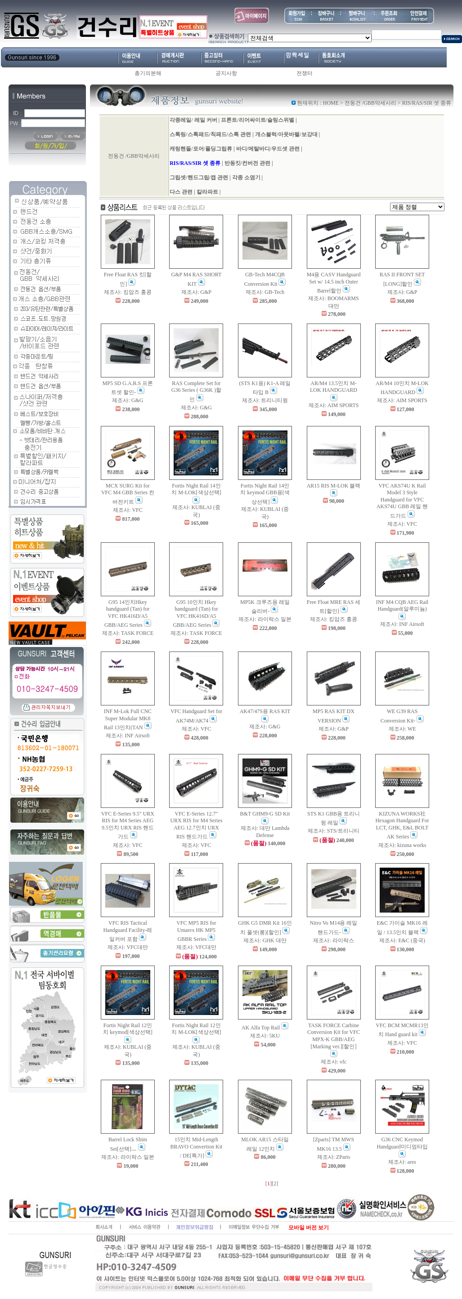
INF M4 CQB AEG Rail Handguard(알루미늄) (402, 609)
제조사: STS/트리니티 (333, 831)
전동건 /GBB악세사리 (370, 103)
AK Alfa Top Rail (265, 1027)
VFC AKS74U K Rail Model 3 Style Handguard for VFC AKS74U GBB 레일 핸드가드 (402, 501)
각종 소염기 (246, 177)
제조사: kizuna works (402, 845)
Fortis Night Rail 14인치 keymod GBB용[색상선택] (264, 494)
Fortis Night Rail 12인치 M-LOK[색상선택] (196, 1032)
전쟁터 (304, 73)
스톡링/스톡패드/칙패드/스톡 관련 (210, 134)
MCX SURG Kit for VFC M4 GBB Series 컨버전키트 (127, 494)
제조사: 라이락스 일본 (264, 619)
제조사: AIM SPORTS (334, 405)
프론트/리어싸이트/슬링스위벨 (257, 120)
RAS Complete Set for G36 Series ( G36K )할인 (196, 391)
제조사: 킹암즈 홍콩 (127, 292)
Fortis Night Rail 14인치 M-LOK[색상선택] (196, 493)
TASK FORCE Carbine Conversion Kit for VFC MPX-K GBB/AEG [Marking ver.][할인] (333, 1039)
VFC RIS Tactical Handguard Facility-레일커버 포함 (127, 931)
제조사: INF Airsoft (402, 624)
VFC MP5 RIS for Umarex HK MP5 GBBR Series (196, 931)
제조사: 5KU (265, 1036)
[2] (275, 1183)
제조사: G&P (196, 292)
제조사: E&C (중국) (402, 940)
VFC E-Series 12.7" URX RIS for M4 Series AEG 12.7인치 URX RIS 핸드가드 (196, 825)
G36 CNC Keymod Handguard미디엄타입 (402, 1146)
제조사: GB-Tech (265, 292)
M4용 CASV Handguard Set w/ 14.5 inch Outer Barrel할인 (334, 282)
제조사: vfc (334, 1062)
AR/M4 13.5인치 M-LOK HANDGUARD (333, 390)
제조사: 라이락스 (333, 940)
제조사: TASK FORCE (127, 633)
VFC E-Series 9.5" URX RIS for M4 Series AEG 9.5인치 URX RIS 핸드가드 (127, 825)
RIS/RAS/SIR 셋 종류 (195, 163)
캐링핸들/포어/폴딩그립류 (201, 149)
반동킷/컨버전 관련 (247, 163)
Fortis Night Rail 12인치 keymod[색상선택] (128, 1032)
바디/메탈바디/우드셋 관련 (268, 149)
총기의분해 (148, 73)
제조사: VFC (128, 510)
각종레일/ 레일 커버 (193, 120)
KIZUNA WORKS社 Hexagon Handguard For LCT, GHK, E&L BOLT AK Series (402, 825)
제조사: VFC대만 (128, 947)
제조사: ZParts (333, 1157)
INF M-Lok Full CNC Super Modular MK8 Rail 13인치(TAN (128, 719)
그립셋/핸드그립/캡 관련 (199, 177)
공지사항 (226, 73)
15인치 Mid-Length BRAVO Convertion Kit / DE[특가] (196, 1147)
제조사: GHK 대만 (264, 940)
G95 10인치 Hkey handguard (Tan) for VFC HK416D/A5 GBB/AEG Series (196, 614)
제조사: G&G (127, 400)
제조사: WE (402, 729)
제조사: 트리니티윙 (265, 400)
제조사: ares (402, 1162)
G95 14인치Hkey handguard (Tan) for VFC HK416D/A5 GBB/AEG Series (127, 614)
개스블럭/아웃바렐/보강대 (286, 134)
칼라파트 (207, 192)
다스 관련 (181, 192)
